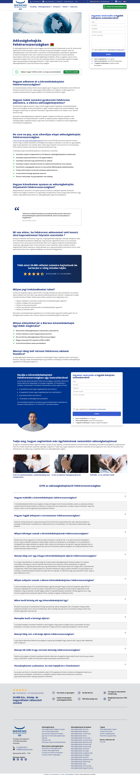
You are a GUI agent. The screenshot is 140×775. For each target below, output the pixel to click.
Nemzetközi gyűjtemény (108, 735)
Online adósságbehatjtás (50, 731)
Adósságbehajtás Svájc (78, 763)
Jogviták (44, 738)
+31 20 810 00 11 (22, 747)
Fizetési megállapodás (107, 733)
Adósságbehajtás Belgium (79, 731)
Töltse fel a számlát (71, 72)
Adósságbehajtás (44, 7)
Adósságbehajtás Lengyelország (81, 753)
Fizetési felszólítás (106, 731)
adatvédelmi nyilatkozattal (116, 50)
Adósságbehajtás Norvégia (80, 751)
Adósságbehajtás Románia (80, 757)
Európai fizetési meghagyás (51, 754)
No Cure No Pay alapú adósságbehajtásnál (28, 141)
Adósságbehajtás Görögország (81, 744)
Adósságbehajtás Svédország (80, 761)
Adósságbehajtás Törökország (81, 766)
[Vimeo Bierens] (22, 759)
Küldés (108, 54)
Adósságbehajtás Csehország (80, 733)
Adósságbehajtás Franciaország (81, 740)
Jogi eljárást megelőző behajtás (52, 733)
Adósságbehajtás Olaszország (81, 746)
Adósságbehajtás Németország (81, 742)
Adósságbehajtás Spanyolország (81, 759)
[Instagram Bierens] (18, 759)
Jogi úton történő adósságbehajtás (53, 735)
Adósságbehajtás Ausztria (79, 729)
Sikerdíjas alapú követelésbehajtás (54, 742)
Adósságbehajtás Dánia (79, 735)
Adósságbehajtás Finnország (80, 738)
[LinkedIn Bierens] (14, 759)
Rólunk (65, 7)
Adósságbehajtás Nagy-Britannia (82, 768)
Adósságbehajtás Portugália (80, 755)
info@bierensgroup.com (24, 749)
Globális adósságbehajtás (50, 750)
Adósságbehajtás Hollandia (80, 748)
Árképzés (56, 7)
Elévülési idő (46, 740)
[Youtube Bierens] (26, 759)
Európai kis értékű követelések (52, 752)
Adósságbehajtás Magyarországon (53, 729)
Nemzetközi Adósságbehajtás (52, 748)
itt (53, 92)
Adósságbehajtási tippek (108, 729)
